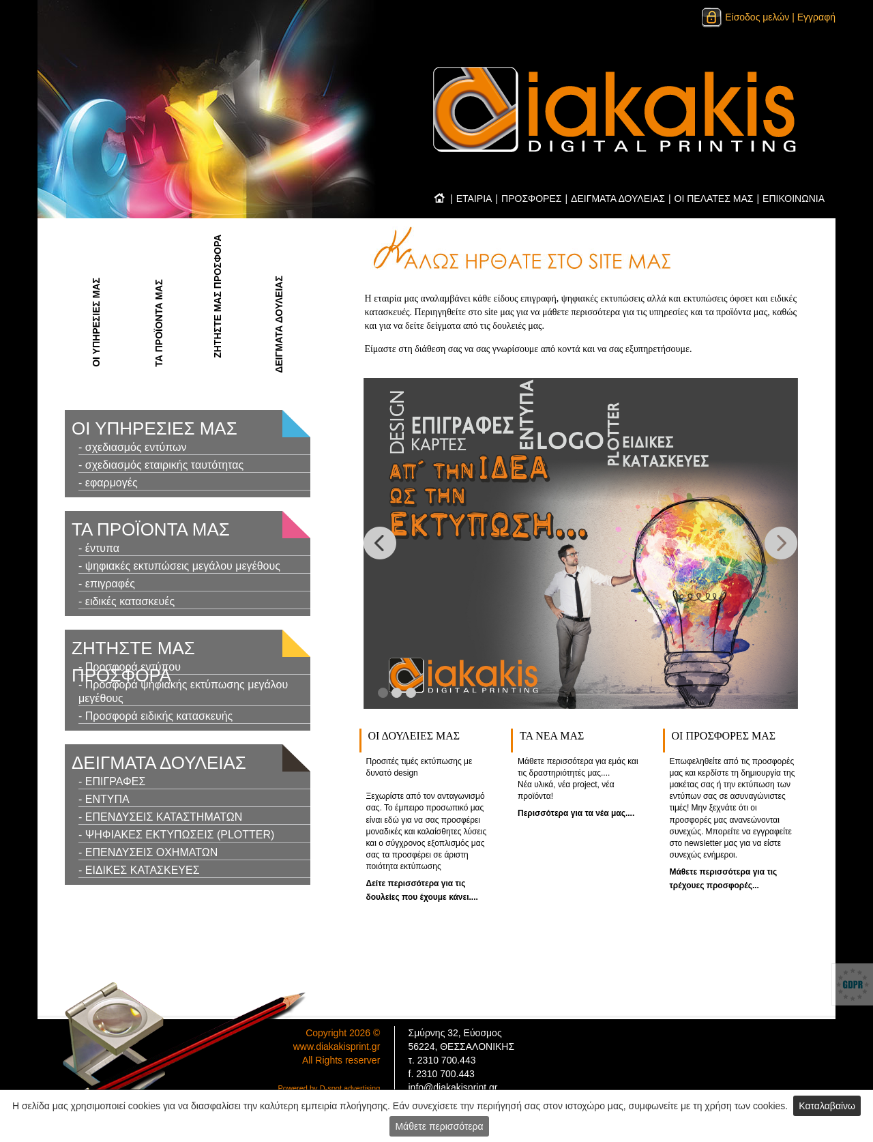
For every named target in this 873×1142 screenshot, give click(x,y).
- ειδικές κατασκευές (126, 601)
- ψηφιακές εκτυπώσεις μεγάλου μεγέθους (179, 566)
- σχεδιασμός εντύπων (132, 447)
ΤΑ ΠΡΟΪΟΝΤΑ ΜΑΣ (158, 322)
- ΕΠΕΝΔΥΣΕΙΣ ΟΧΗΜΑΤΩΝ (148, 852)
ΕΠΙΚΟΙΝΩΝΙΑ (794, 198)
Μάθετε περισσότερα (439, 1126)
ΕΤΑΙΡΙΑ (474, 198)
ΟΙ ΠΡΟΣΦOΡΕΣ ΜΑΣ (724, 736)
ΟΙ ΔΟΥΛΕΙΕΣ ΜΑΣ (414, 736)
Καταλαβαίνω (827, 1105)
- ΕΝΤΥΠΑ (104, 799)
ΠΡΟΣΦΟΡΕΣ (531, 198)
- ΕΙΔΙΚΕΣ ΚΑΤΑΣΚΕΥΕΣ (139, 870)
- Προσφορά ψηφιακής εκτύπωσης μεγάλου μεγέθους (183, 691)
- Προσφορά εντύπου (129, 667)
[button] (380, 543)
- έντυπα (98, 548)
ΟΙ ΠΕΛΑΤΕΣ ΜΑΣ (714, 198)
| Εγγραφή (813, 17)
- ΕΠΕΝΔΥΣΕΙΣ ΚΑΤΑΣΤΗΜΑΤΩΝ (160, 817)
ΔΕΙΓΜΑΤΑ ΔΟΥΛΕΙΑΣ (618, 198)
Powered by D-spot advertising (329, 1088)
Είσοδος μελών (744, 17)
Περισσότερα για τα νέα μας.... (576, 813)
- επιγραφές (106, 583)
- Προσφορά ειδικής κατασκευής (155, 716)
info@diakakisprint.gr (453, 1087)
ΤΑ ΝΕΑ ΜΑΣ (552, 736)
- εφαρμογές (108, 482)
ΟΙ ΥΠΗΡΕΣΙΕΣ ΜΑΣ (96, 322)
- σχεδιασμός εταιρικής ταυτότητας (160, 465)
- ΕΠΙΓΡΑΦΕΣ (111, 781)
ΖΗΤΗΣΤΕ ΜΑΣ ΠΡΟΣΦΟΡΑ (217, 296)
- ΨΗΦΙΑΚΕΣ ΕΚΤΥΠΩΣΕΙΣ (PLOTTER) (176, 834)
